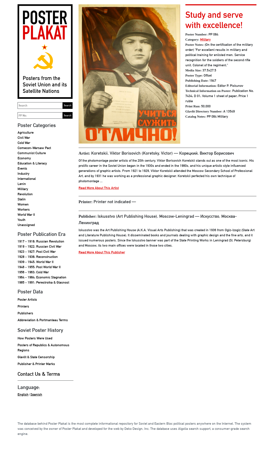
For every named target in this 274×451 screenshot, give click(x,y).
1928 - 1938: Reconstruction (38, 257)
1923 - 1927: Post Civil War (37, 252)
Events (22, 168)
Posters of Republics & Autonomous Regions (43, 347)
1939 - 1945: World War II (36, 262)
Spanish (36, 394)
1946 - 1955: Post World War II (39, 267)
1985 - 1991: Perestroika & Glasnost (43, 282)
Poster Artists (27, 299)
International (27, 179)
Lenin (22, 184)
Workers (24, 209)
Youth (21, 220)
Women (23, 204)
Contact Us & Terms (39, 374)
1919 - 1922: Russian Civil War (39, 246)
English (23, 394)
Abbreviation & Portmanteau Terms (43, 320)
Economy (24, 158)
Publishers (25, 313)
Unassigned (26, 225)
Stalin (22, 199)
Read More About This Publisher (102, 252)
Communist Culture (32, 153)
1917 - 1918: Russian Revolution (41, 241)
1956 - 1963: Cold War (33, 272)
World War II (26, 215)
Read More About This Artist (99, 188)
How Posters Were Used (35, 338)
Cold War (24, 143)
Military (23, 189)
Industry (23, 174)
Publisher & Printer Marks (36, 364)
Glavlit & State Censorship (36, 357)
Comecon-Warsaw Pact (34, 148)
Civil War (24, 138)
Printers (23, 306)
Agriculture (26, 132)
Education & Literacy (32, 163)
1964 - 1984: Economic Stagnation (42, 277)
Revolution (25, 194)
